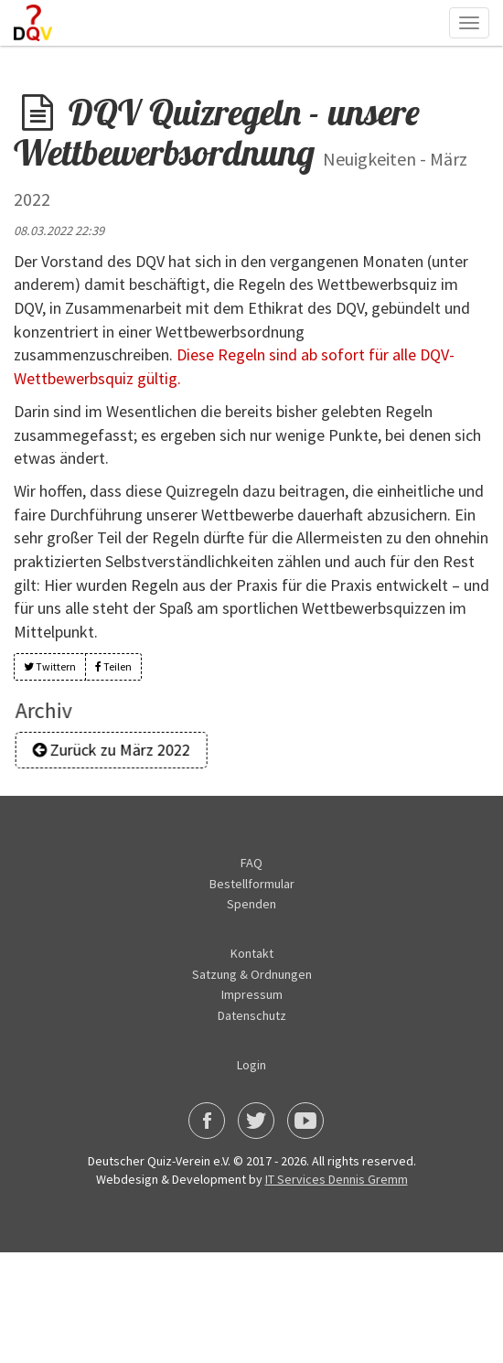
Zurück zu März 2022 (117, 749)
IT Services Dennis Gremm (336, 1179)
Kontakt (251, 953)
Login (251, 1065)
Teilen (113, 666)
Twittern (50, 666)
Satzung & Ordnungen (252, 974)
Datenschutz (252, 1015)
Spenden (251, 904)
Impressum (252, 994)
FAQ (251, 862)
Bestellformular (251, 883)
